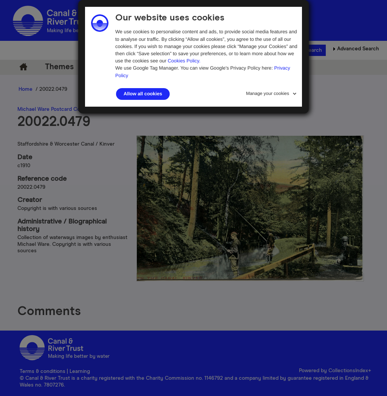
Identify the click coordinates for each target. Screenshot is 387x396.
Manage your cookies (267, 93)
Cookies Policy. (184, 61)
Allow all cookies (143, 93)
